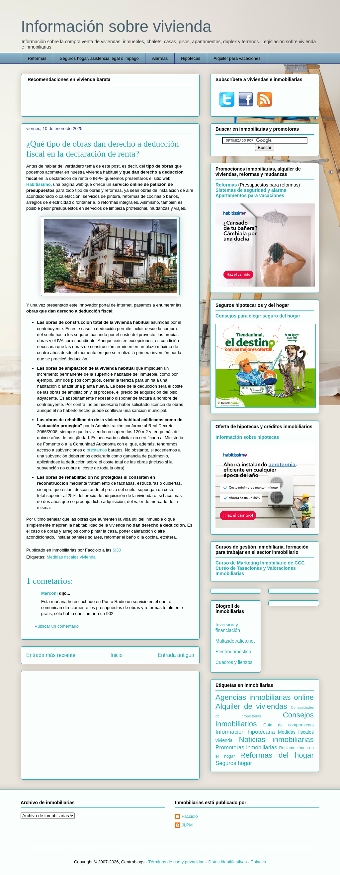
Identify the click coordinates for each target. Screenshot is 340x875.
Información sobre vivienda (116, 26)
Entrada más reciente (50, 655)
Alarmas (160, 58)
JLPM (187, 824)
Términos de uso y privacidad (176, 861)
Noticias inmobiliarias (276, 739)
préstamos (97, 449)
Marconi (49, 593)
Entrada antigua (176, 655)
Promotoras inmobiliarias (246, 747)
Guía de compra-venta (288, 725)
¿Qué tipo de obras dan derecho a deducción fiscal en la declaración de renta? (102, 149)
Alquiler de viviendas (251, 706)
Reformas (37, 58)
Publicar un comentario (57, 626)
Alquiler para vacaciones (237, 58)
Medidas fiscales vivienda (70, 557)
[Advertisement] (110, 100)
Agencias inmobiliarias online (264, 697)
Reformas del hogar (277, 755)
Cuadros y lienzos (233, 662)
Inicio (117, 655)
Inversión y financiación (227, 627)
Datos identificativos (228, 861)
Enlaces (258, 861)
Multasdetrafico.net (235, 641)
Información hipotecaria (245, 732)
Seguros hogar (233, 763)
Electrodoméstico (233, 651)
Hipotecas (190, 58)
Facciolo (190, 816)
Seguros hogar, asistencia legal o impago (99, 58)
